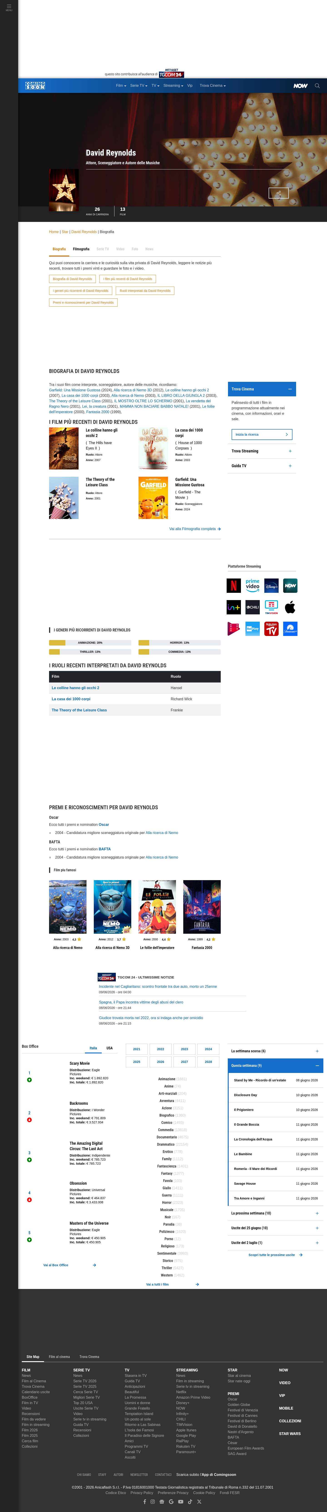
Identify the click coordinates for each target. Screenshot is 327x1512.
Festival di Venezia (243, 1410)
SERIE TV (81, 1370)
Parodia (168, 1224)
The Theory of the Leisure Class (75, 401)
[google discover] (171, 1503)
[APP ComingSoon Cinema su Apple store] (252, 1474)
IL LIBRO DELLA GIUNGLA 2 (181, 395)
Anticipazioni (135, 1386)
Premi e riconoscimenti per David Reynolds (83, 302)
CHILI (181, 1419)
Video (26, 1408)
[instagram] (152, 1503)
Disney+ (182, 1403)
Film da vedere (34, 1419)
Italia (93, 1048)
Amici (129, 1441)
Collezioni (29, 1446)
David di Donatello (242, 1426)
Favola (167, 1181)
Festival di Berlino (242, 1421)
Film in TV (30, 1403)
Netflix (181, 1392)
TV (127, 1370)
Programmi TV (136, 1446)
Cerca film (30, 1441)
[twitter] (199, 1503)
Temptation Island (139, 1414)
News (26, 1376)
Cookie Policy (204, 1493)
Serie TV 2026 (85, 1381)
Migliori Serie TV (86, 1397)
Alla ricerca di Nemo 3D (133, 390)
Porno (169, 1239)
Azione (167, 1108)
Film (123, 211)
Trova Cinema (33, 1386)
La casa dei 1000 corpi (80, 395)
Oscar (233, 1399)
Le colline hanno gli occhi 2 (187, 390)
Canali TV (133, 1452)
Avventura (167, 1101)
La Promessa (135, 1397)
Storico (168, 1261)
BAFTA (233, 1437)
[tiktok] (190, 1503)
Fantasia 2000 (97, 412)
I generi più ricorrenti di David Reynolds (80, 291)
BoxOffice (29, 1397)
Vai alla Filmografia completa (195, 529)
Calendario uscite (36, 1392)
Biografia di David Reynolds (72, 279)
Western (167, 1275)
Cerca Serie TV (85, 1392)
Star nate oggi (239, 1381)
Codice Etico (116, 1493)
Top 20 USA (83, 1403)
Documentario (167, 1137)
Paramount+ (186, 1452)
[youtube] (180, 1503)
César (233, 1443)
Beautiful (132, 1392)
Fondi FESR (230, 1493)
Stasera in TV (136, 1376)
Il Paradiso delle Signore (144, 1436)
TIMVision (184, 1425)
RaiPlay (182, 1441)
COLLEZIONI (290, 1421)
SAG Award (237, 1454)
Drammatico (166, 1144)
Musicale (166, 1210)
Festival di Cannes (243, 1416)
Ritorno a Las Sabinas (142, 1425)
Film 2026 (30, 1430)
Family (167, 1159)
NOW (180, 1408)
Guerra (167, 1195)
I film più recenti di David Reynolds (127, 279)
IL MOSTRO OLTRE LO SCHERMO (143, 401)
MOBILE (286, 1408)
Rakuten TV (185, 1446)
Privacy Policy (142, 1493)
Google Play (186, 1436)
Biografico (166, 1115)
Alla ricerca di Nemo (127, 395)
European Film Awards (246, 1448)
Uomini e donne (137, 1403)
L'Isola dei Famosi (139, 1430)
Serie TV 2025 (85, 1386)
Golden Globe (239, 1405)
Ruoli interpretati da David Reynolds (145, 291)
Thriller (166, 1268)
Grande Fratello (137, 1408)
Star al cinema (239, 1376)
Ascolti (130, 1457)
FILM (26, 1370)
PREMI (233, 1394)
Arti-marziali (168, 1093)
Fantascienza (166, 1166)
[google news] (162, 1503)
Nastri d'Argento (241, 1432)
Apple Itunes (186, 1430)
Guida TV (81, 1425)
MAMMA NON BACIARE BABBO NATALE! (154, 406)
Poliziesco (166, 1231)
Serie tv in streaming (90, 1419)
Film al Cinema (34, 1381)
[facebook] (145, 1503)
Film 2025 (30, 1436)
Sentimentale (166, 1253)
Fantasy (167, 1173)
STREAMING (187, 1370)
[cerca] (317, 85)
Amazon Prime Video (193, 1397)
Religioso (167, 1246)
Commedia (165, 1130)
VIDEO (284, 1383)
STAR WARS (290, 1434)
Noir (168, 1217)
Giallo (167, 1188)
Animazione (166, 1079)
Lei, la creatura (94, 406)
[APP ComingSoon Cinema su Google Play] (284, 1474)
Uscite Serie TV (86, 1408)
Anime (168, 1086)
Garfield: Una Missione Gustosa (74, 390)
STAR (232, 1370)
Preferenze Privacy (173, 1493)
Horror (166, 1202)
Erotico (168, 1152)
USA (110, 1048)
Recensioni (31, 1414)
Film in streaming (36, 1425)
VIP (282, 1396)
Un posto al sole (138, 1419)
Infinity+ (182, 1414)
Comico (166, 1122)
